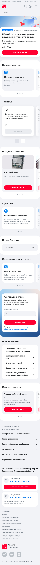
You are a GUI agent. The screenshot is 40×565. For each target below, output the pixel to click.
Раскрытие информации (10, 518)
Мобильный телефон (11, 309)
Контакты (5, 515)
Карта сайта (6, 527)
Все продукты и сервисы (10, 426)
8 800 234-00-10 (30, 2)
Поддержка (8, 502)
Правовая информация (10, 539)
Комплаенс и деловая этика (11, 530)
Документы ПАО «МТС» (10, 521)
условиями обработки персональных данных (19, 328)
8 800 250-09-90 (20, 497)
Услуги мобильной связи (10, 429)
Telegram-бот (17, 502)
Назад (6, 12)
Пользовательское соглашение (12, 533)
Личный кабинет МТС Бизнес (13, 504)
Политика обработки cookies (11, 524)
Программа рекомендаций (11, 536)
